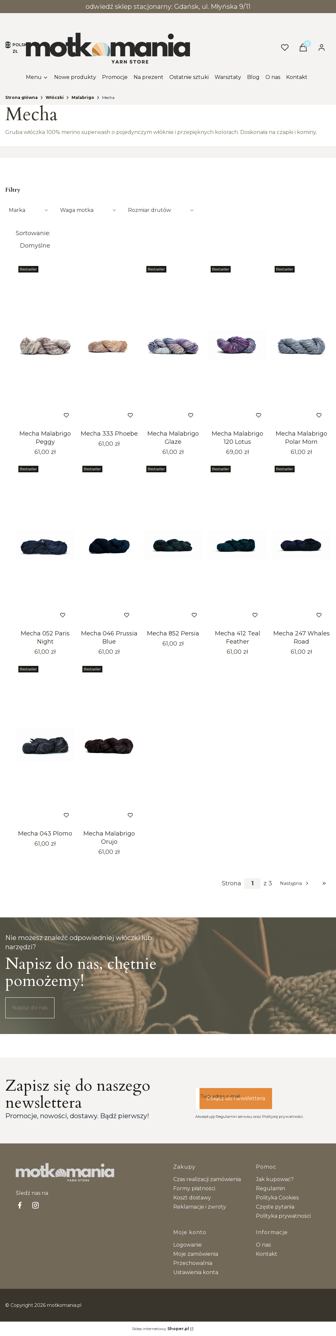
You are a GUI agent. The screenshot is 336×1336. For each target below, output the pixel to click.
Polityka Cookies (277, 1198)
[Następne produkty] (295, 883)
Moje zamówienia (195, 1254)
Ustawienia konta (195, 1272)
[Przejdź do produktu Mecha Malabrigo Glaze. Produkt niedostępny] (173, 345)
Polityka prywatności (283, 1216)
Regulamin (270, 1188)
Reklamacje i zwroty (199, 1207)
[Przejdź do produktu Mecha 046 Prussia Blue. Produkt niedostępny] (109, 545)
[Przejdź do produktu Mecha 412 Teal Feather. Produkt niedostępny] (237, 545)
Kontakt (266, 1254)
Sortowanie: (33, 233)
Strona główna (21, 97)
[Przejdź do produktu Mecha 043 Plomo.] (45, 745)
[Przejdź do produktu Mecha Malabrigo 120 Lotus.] (237, 345)
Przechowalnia (192, 1263)
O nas (263, 1245)
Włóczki (55, 97)
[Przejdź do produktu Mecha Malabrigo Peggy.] (45, 345)
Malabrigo (83, 97)
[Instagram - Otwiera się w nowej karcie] (35, 1205)
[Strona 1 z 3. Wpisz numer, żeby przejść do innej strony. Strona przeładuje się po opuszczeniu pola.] (252, 883)
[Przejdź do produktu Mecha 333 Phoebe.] (109, 345)
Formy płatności (194, 1188)
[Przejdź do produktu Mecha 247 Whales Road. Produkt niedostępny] (301, 545)
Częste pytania (275, 1207)
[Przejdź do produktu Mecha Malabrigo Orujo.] (109, 745)
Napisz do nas (30, 1008)
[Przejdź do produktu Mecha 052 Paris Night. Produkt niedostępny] (45, 545)
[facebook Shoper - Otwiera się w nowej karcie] (20, 1205)
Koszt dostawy (192, 1198)
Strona (231, 883)
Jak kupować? (275, 1179)
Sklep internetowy (160, 1328)
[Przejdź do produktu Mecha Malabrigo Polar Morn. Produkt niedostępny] (301, 345)
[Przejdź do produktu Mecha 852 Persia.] (173, 545)
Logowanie (187, 1245)
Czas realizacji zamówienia (207, 1179)
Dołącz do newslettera (235, 1098)
